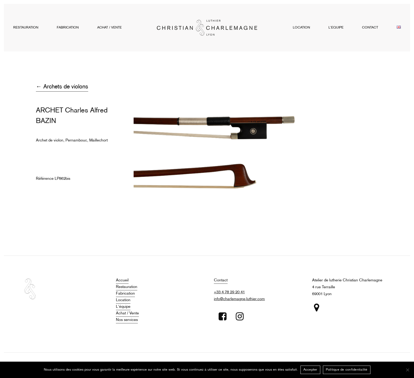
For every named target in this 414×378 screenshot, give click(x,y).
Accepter (310, 369)
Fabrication (125, 293)
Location (123, 300)
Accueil (122, 280)
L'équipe (123, 307)
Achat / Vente (127, 313)
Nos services (127, 320)
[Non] (407, 369)
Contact (221, 280)
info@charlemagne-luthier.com (239, 299)
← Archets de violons (62, 87)
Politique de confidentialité (347, 369)
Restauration (126, 287)
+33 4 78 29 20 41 (229, 292)
